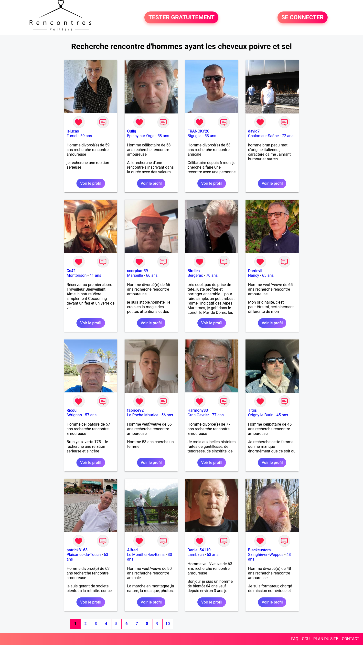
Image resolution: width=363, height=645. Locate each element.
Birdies (194, 270)
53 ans (210, 135)
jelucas (73, 131)
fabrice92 (135, 410)
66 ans (152, 275)
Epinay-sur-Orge (140, 135)
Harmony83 (198, 410)
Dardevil (255, 270)
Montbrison (77, 275)
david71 (255, 131)
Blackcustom (259, 550)
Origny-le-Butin (260, 415)
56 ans (167, 415)
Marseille (135, 275)
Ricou (71, 410)
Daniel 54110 (199, 550)
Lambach (196, 554)
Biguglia (195, 135)
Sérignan (74, 415)
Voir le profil (90, 183)
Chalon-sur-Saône (263, 135)
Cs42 (71, 270)
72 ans (288, 135)
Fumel (72, 135)
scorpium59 (137, 270)
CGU (306, 638)
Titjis (252, 410)
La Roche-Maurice (142, 415)
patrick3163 (77, 550)
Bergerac (195, 275)
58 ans (163, 135)
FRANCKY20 (198, 131)
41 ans (95, 275)
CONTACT (350, 638)
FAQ (294, 638)
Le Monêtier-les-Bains (146, 554)
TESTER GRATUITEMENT (181, 17)
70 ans (212, 275)
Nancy (253, 275)
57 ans (91, 415)
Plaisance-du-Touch (84, 554)
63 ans (212, 554)
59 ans (86, 135)
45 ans (282, 415)
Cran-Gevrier (198, 415)
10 (167, 623)
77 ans (218, 415)
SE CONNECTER (302, 17)
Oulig (131, 131)
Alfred (132, 550)
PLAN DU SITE (325, 638)
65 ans (268, 275)
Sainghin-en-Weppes (265, 554)
